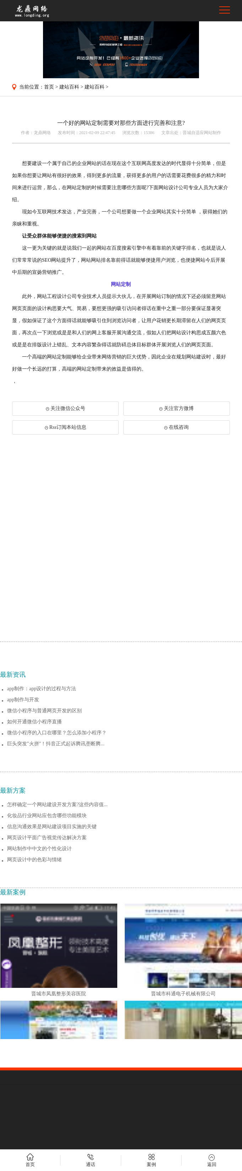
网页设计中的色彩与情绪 (34, 977)
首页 (49, 87)
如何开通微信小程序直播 (34, 839)
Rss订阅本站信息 (65, 427)
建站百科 (69, 87)
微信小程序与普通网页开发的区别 (44, 828)
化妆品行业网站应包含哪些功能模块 (47, 933)
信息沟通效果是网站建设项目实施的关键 (52, 944)
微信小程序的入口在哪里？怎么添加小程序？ (57, 850)
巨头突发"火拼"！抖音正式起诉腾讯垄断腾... (55, 861)
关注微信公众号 (65, 408)
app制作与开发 (23, 817)
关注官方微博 (176, 408)
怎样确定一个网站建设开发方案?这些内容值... (57, 922)
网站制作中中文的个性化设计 (39, 966)
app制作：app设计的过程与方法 (41, 806)
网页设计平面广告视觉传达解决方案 (47, 955)
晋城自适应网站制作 (202, 132)
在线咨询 (176, 427)
